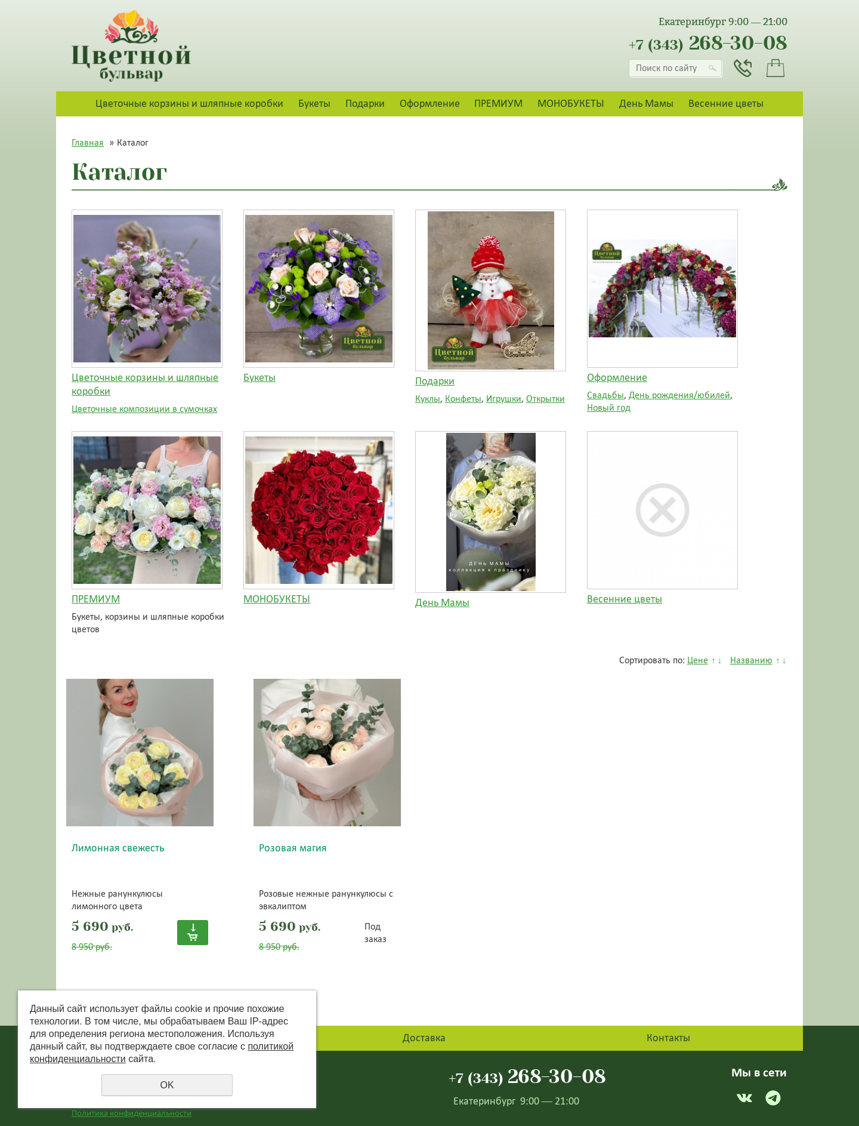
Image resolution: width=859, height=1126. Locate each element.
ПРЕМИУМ (498, 103)
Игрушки (503, 398)
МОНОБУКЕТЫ (570, 103)
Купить (192, 932)
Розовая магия (293, 847)
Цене (697, 660)
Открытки (545, 398)
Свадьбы (605, 395)
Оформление (430, 103)
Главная (88, 142)
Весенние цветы (726, 103)
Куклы (427, 398)
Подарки (365, 103)
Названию (751, 660)
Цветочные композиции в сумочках (144, 408)
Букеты (314, 103)
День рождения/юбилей (679, 395)
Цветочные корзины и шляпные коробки (189, 103)
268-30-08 (708, 43)
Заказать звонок (743, 68)
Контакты (668, 1037)
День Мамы (646, 103)
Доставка (424, 1037)
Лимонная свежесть (118, 847)
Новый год (609, 407)
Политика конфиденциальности (131, 1112)
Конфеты (463, 398)
